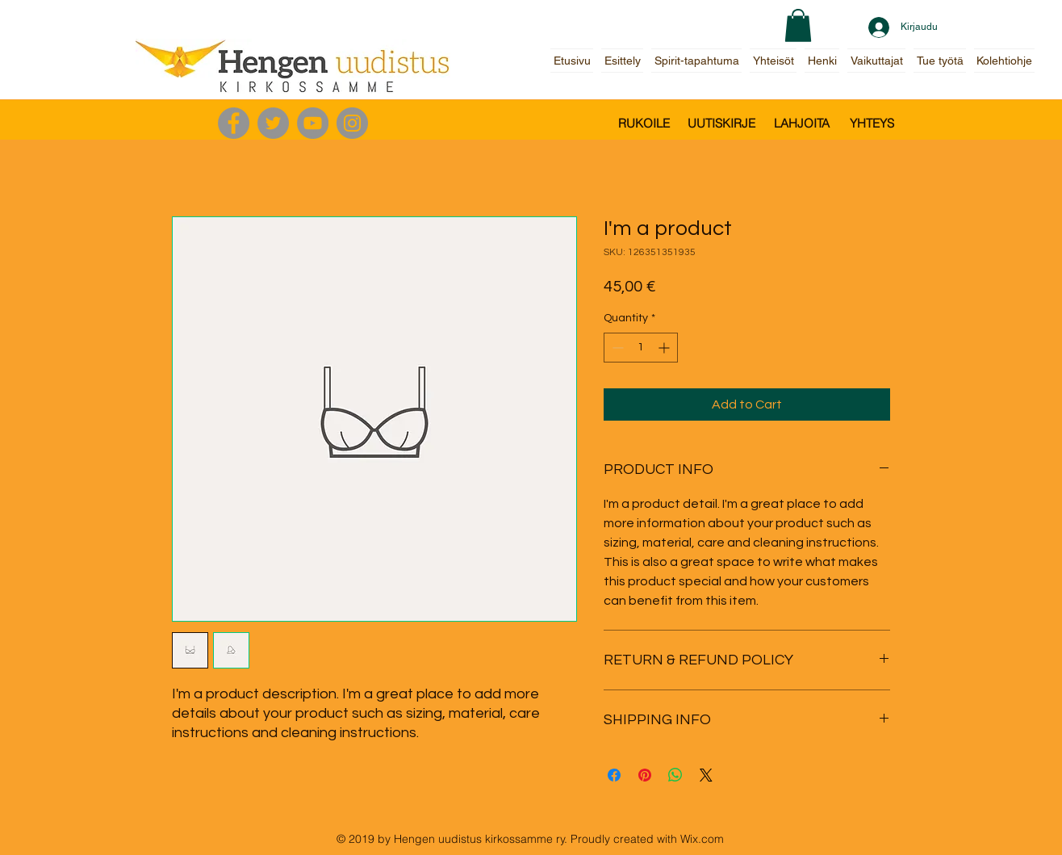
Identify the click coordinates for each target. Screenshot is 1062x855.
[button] (798, 25)
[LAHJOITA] (802, 123)
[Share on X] (706, 775)
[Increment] (665, 347)
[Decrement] (616, 347)
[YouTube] (312, 123)
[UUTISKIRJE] (721, 123)
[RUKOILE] (643, 123)
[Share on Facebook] (614, 775)
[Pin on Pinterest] (644, 775)
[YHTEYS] (872, 123)
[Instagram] (352, 123)
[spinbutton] (640, 347)
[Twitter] (273, 123)
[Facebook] (233, 123)
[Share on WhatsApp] (675, 775)
